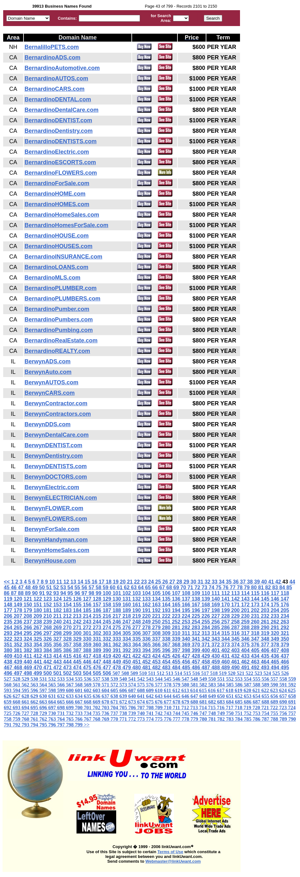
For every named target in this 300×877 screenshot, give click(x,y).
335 (137, 639)
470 (38, 667)
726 (17, 713)
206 (9, 616)
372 (216, 644)
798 (70, 724)
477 (107, 667)
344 (226, 639)
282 (187, 627)
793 (26, 724)
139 (206, 599)
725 (8, 713)
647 (194, 696)
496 (9, 673)
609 (150, 690)
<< (7, 581)
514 (179, 673)
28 (180, 581)
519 (223, 673)
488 (216, 667)
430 (216, 656)
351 (9, 644)
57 (92, 587)
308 (157, 633)
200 (236, 610)
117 (276, 593)
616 (212, 690)
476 (98, 667)
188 (118, 610)
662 (34, 702)
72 (198, 587)
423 (147, 656)
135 (167, 599)
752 (248, 713)
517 (205, 673)
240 (58, 621)
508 (126, 673)
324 (28, 639)
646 (186, 696)
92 (49, 593)
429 (206, 656)
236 (18, 621)
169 (216, 604)
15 (87, 581)
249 (147, 621)
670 (106, 702)
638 (114, 696)
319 (266, 633)
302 (98, 633)
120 (18, 599)
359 (88, 644)
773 (141, 719)
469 (28, 667)
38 (250, 581)
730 (52, 713)
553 (239, 679)
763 (52, 719)
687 (257, 702)
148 (9, 604)
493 (266, 667)
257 (226, 621)
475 (88, 667)
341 (197, 639)
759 (17, 719)
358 (78, 644)
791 (8, 724)
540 (123, 679)
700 (79, 707)
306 (137, 633)
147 (285, 599)
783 (230, 719)
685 (239, 702)
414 (58, 656)
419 (107, 656)
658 (292, 696)
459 (216, 661)
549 (203, 679)
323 (18, 639)
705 (123, 707)
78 (240, 587)
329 (78, 639)
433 (246, 656)
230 (246, 616)
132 (137, 599)
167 (197, 604)
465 (276, 661)
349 (276, 639)
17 (102, 581)
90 (35, 593)
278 (147, 627)
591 (283, 684)
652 (239, 696)
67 (162, 587)
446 (88, 661)
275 (118, 627)
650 (221, 696)
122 (38, 599)
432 (236, 656)
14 (80, 581)
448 (107, 661)
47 (21, 587)
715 (212, 707)
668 (88, 702)
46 (14, 587)
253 (187, 621)
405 (256, 650)
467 (9, 667)
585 (230, 684)
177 (9, 610)
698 (61, 707)
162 (147, 604)
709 (159, 707)
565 (52, 684)
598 (52, 690)
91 (42, 593)
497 (18, 673)
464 (266, 661)
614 (194, 690)
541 (132, 679)
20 (123, 581)
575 (141, 684)
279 (157, 627)
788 (274, 719)
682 (212, 702)
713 (194, 707)
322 (9, 639)
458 (206, 661)
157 (98, 604)
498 (28, 673)
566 (61, 684)
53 (63, 587)
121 (28, 599)
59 (106, 587)
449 (118, 661)
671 (114, 702)
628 (26, 696)
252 (177, 621)
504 (88, 673)
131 (127, 599)
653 (248, 696)
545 (168, 679)
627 (17, 696)
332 (107, 639)
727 (26, 713)
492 (256, 667)
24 (151, 581)
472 (58, 667)
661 (26, 702)
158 (107, 604)
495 (285, 667)
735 (97, 713)
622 (265, 690)
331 (98, 639)
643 (159, 696)
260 (256, 621)
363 (127, 644)
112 (226, 593)
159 (118, 604)
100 (108, 593)
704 (114, 707)
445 (78, 661)
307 (147, 633)
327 (58, 639)
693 (17, 707)
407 (276, 650)
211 (58, 616)
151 (38, 604)
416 (78, 656)
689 (274, 702)
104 (147, 593)
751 (239, 713)
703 (106, 707)
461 (236, 661)
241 (68, 621)
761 (34, 719)
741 (150, 713)
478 (118, 667)
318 (256, 633)
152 (48, 604)
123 (48, 599)
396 (167, 650)
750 (230, 713)
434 (256, 656)
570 (97, 684)
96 (78, 593)
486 (197, 667)
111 (216, 593)
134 (157, 599)
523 (259, 673)
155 (78, 604)
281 (177, 627)
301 (88, 633)
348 (266, 639)
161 (137, 604)
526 (285, 673)
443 (58, 661)
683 (221, 702)
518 (214, 673)
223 (177, 616)
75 (219, 587)
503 (78, 673)
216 (107, 616)
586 (239, 684)
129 (107, 599)
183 (68, 610)
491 (246, 667)
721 (265, 707)
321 (285, 633)
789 (283, 719)
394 (147, 650)
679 (186, 702)
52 (56, 587)
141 (226, 599)
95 (70, 593)
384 (48, 650)
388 (88, 650)
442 (48, 661)
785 (248, 719)
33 (215, 581)
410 (18, 656)
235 (9, 621)
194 (177, 610)
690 (283, 702)
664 (52, 702)
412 (38, 656)
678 (177, 702)
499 (38, 673)
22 (137, 581)
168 (206, 604)
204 (276, 610)
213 (78, 616)
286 (226, 627)
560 (8, 684)
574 (132, 684)
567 (70, 684)
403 (236, 650)
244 (98, 621)
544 (159, 679)
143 (246, 599)
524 (267, 673)
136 (177, 599)
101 (118, 593)
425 (167, 656)
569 (88, 684)
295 (28, 633)
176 (285, 604)
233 (276, 616)
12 (66, 581)
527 (8, 679)
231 (256, 616)
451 (137, 661)
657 (283, 696)
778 (186, 719)
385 (58, 650)
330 (88, 639)
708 (150, 707)
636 (97, 696)
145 (266, 599)
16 (95, 581)
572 (114, 684)
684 (230, 702)
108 (187, 593)
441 (38, 661)
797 (61, 724)
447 (98, 661)
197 (206, 610)
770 (114, 719)
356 (58, 644)
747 (203, 713)
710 (168, 707)
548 (194, 679)
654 (257, 696)
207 (18, 616)
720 (256, 707)
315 (226, 633)
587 (248, 684)
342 (206, 639)
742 (159, 713)
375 (246, 644)
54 (70, 587)
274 (107, 627)
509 (134, 673)
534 (70, 679)
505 (98, 673)
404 (246, 650)
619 (239, 690)
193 (167, 610)
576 (150, 684)
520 (232, 673)
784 (239, 719)
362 (118, 644)
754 (266, 713)
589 (266, 684)
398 (187, 650)
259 (246, 621)
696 (43, 707)
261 (266, 621)
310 (177, 633)
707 (141, 707)
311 (187, 633)
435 (266, 656)
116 (266, 593)
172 (246, 604)
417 (88, 656)
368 (177, 644)
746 (194, 713)
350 (285, 639)
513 (170, 673)
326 (48, 639)
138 (197, 599)
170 (226, 604)
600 (70, 690)
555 (257, 679)
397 (177, 650)
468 (18, 667)
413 (48, 656)
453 (157, 661)
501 (58, 673)
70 (183, 587)
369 (187, 644)
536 (88, 679)
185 (88, 610)
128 (98, 599)
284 (206, 627)
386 (68, 650)
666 (70, 702)
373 (226, 644)
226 (206, 616)
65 (148, 587)
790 (292, 719)
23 (144, 581)
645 (177, 696)
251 (167, 621)
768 (97, 719)
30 (193, 581)
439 (18, 661)
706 (132, 707)
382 (28, 650)
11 (59, 581)
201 (246, 610)
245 (107, 621)
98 (92, 593)
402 (226, 650)
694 (26, 707)
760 (26, 719)
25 (158, 581)
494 (276, 667)
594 (17, 690)
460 (226, 661)
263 (285, 621)
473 (68, 667)
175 (276, 604)
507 (117, 673)
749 (221, 713)
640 (132, 696)
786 (257, 719)
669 (97, 702)
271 (78, 627)
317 (246, 633)
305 (127, 633)
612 (176, 690)
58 (99, 587)
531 (43, 679)
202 (256, 610)
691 (292, 702)
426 (177, 656)
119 (9, 599)
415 (68, 656)
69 (176, 587)
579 (177, 684)
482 (157, 667)
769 (106, 719)
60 (113, 587)
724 (292, 707)
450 (127, 661)
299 (68, 633)
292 (285, 627)
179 (28, 610)
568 (79, 684)
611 (168, 690)
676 (159, 702)
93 (56, 593)
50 (42, 587)
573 (123, 684)
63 (134, 587)
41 (271, 581)
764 (61, 719)
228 (226, 616)
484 (177, 667)
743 (168, 713)
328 (68, 639)
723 (283, 707)
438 (9, 661)
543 (150, 679)
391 (118, 650)
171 (236, 604)
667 (79, 702)
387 (78, 650)
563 (34, 684)
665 (61, 702)
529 (26, 679)
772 (132, 719)
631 (52, 696)
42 (278, 581)
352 (18, 644)
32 (208, 581)
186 (98, 610)
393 (137, 650)
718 (239, 707)
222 (167, 616)
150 (28, 604)
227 (216, 616)
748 (212, 713)
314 (216, 633)
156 (88, 604)
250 (157, 621)
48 (28, 587)
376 (256, 644)
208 (28, 616)
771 (123, 719)
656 (274, 696)
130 (118, 599)
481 (147, 667)
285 (216, 627)
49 (35, 587)
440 (28, 661)
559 (292, 679)
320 (276, 633)
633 (70, 696)
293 (9, 633)
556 (266, 679)
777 (177, 719)
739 (132, 713)
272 (88, 627)
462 (246, 661)
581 (194, 684)
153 (58, 604)
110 (206, 593)
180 (38, 610)
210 (48, 616)
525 (276, 673)
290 (266, 627)
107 (177, 593)
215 (98, 616)
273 (98, 627)
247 (127, 621)
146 (276, 599)
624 (283, 690)
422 (137, 656)
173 (256, 604)
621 (256, 690)
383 (38, 650)
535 (79, 679)
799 (79, 724)
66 (155, 587)
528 (17, 679)
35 (229, 581)
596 (34, 690)
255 (206, 621)
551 (221, 679)
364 (137, 644)
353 (28, 644)
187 (107, 610)
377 (266, 644)
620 (247, 690)
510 (143, 673)
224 (187, 616)
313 (206, 633)
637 (106, 696)
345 (236, 639)
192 (157, 610)
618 (230, 690)
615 (203, 690)
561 (17, 684)
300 (78, 633)
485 (187, 667)
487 (206, 667)
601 (79, 690)
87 (14, 593)
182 (58, 610)
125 (68, 599)
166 (187, 604)
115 (256, 593)
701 (88, 707)
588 (257, 684)
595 (26, 690)
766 (79, 719)
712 (185, 707)
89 (28, 593)
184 (78, 610)
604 (106, 690)
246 (118, 621)
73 (205, 587)
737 (114, 713)
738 (123, 713)
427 (187, 656)
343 (216, 639)
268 (48, 627)
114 (246, 593)
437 (285, 656)
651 (230, 696)
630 (43, 696)
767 (88, 719)
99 (99, 593)
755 (274, 713)
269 (58, 627)
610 (159, 690)
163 (157, 604)
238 (38, 621)
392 (127, 650)
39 (257, 581)
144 (256, 599)
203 (266, 610)
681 (203, 702)
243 (88, 621)
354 (38, 644)
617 (221, 690)
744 (177, 713)
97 (85, 593)
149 (18, 604)
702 (97, 707)
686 (248, 702)
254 (197, 621)
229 (236, 616)
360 (98, 644)
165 (177, 604)
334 (127, 639)
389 (98, 650)
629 (34, 696)
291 (276, 627)
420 (118, 656)
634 (79, 696)
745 (186, 713)
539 (114, 679)
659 (8, 702)
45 (7, 587)
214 (88, 616)
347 (256, 639)
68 (169, 587)
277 (137, 627)
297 (48, 633)
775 (159, 719)
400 (206, 650)
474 (78, 667)
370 (197, 644)
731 (61, 713)
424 (157, 656)
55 (78, 587)
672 (123, 702)
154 (68, 604)
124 (58, 599)
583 (212, 684)
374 (236, 644)
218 (127, 616)
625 (292, 690)
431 (226, 656)
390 (107, 650)
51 (49, 587)
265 (18, 627)
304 (118, 633)
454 (167, 661)
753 (257, 713)
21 (130, 581)
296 (38, 633)
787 (266, 719)
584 (221, 684)
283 (197, 627)
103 (137, 593)
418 (98, 656)
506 (107, 673)
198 (216, 610)
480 (137, 667)
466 (285, 661)
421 (127, 656)
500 (48, 673)
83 (275, 587)
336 (147, 639)
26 (165, 581)
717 (230, 707)
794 (34, 724)
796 (52, 724)
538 (106, 679)
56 (85, 587)
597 (43, 690)
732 (70, 713)
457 (197, 661)
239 (48, 621)
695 (34, 707)
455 (177, 661)
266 (28, 627)
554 (248, 679)
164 (167, 604)
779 (194, 719)
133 (147, 599)
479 (127, 667)
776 (168, 719)
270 (68, 627)
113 (236, 593)
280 (167, 627)
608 (141, 690)
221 (157, 616)
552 (230, 679)
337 (157, 639)
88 (21, 593)
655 (266, 696)
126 (78, 599)
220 (147, 616)
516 (196, 673)
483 (167, 667)
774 (150, 719)
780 (203, 719)
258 (236, 621)
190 (137, 610)
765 (70, 719)
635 (88, 696)
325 (38, 639)
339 (177, 639)
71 (191, 587)
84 (282, 587)
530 (34, 679)
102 (127, 593)
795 (43, 724)
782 (221, 719)
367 (167, 644)
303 (107, 633)
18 (109, 581)
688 (266, 702)
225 (197, 616)
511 (152, 673)
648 (203, 696)
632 (61, 696)
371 (206, 644)
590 (274, 684)
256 (216, 621)
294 (18, 633)
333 (118, 639)
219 (137, 616)
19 (116, 581)
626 (8, 696)
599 (61, 690)
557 (274, 679)
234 (285, 616)
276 (127, 627)
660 (17, 702)
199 (226, 610)
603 (97, 690)
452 (147, 661)
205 (285, 610)
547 (186, 679)
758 (8, 719)
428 (197, 656)
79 (247, 587)
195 (187, 610)
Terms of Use (170, 851)
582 (203, 684)
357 (68, 644)
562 (26, 684)
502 (68, 673)
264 (9, 627)
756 (283, 713)
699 (70, 707)
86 (7, 593)
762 (43, 719)
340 (187, 639)
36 (236, 581)
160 (127, 604)
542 (141, 679)
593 (8, 690)
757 (292, 713)
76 (226, 587)
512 (161, 673)
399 (197, 650)
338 (167, 639)
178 (18, 610)
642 (150, 696)
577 (159, 684)
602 (88, 690)
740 (141, 713)
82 (268, 587)
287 (236, 627)
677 (168, 702)
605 (114, 690)
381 (18, 650)
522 (250, 673)
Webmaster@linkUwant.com (173, 861)
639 (123, 696)
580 (186, 684)
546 (177, 679)
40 (264, 581)
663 (43, 702)
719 (247, 707)
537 (97, 679)
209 (38, 616)
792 (17, 724)
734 (88, 713)
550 (212, 679)
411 (28, 656)
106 (167, 593)
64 (141, 587)
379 (285, 644)
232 (266, 616)
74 (212, 587)
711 (177, 707)
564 (43, 684)
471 (48, 667)
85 (289, 587)
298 (58, 633)
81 (261, 587)
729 (43, 713)
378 (276, 644)
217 (118, 616)
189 (127, 610)
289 (256, 627)
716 (221, 707)
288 (246, 627)
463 (256, 661)
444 (68, 661)
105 (157, 593)
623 (274, 690)
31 (200, 581)
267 (38, 627)
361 (107, 644)
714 (203, 707)
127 (88, 599)
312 (197, 633)
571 (106, 684)
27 (172, 581)
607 (132, 690)
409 (9, 656)
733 (79, 713)
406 (266, 650)
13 (73, 581)
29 (186, 581)
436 (276, 656)
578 (168, 684)
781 (212, 719)
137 (187, 599)
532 (52, 679)
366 (157, 644)
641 (141, 696)
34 (222, 581)
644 (168, 696)
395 (157, 650)
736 (106, 713)
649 (212, 696)
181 (48, 610)
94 (63, 593)
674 (141, 702)
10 (52, 581)
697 (52, 707)
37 (243, 581)
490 (236, 667)
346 (246, 639)
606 (123, 690)
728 (34, 713)
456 (187, 661)
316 (236, 633)
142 (236, 599)
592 (292, 684)
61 (120, 587)
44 (292, 581)
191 (147, 610)
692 (8, 707)
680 (194, 702)
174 (266, 604)
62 (127, 587)
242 (78, 621)
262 (276, 621)
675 (150, 702)
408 (285, 650)
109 (197, 593)
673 (132, 702)
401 (216, 650)
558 (283, 679)
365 (147, 644)
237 (28, 621)
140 (216, 599)
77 (233, 587)
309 (167, 633)
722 (274, 707)
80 (254, 587)
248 (137, 621)
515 (187, 673)
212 (68, 616)
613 (185, 690)
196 (197, 610)
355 (48, 644)
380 (9, 650)
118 (285, 593)
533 (61, 679)
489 (226, 667)
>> (87, 724)
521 (241, 673)
